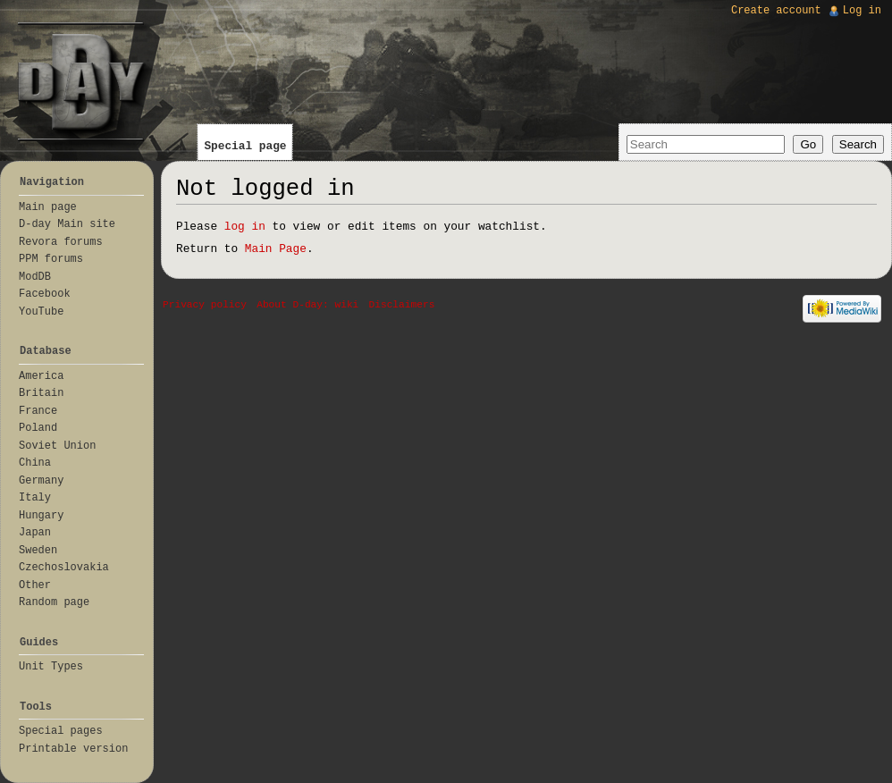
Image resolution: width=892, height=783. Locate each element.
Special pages (61, 731)
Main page (48, 207)
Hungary (41, 515)
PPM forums (51, 259)
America (41, 376)
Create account (776, 10)
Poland (38, 428)
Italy (35, 498)
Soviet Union (57, 446)
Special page (245, 146)
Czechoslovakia (64, 567)
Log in (862, 10)
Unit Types (51, 667)
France (38, 411)
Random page (54, 602)
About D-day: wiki (307, 304)
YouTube (41, 312)
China (35, 463)
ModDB (35, 277)
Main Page (276, 249)
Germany (41, 481)
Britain (41, 393)
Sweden (38, 550)
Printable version (73, 749)
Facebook (45, 294)
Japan (35, 532)
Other (35, 585)
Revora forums (61, 242)
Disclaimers (402, 304)
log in (244, 226)
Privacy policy (205, 304)
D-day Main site (67, 224)
